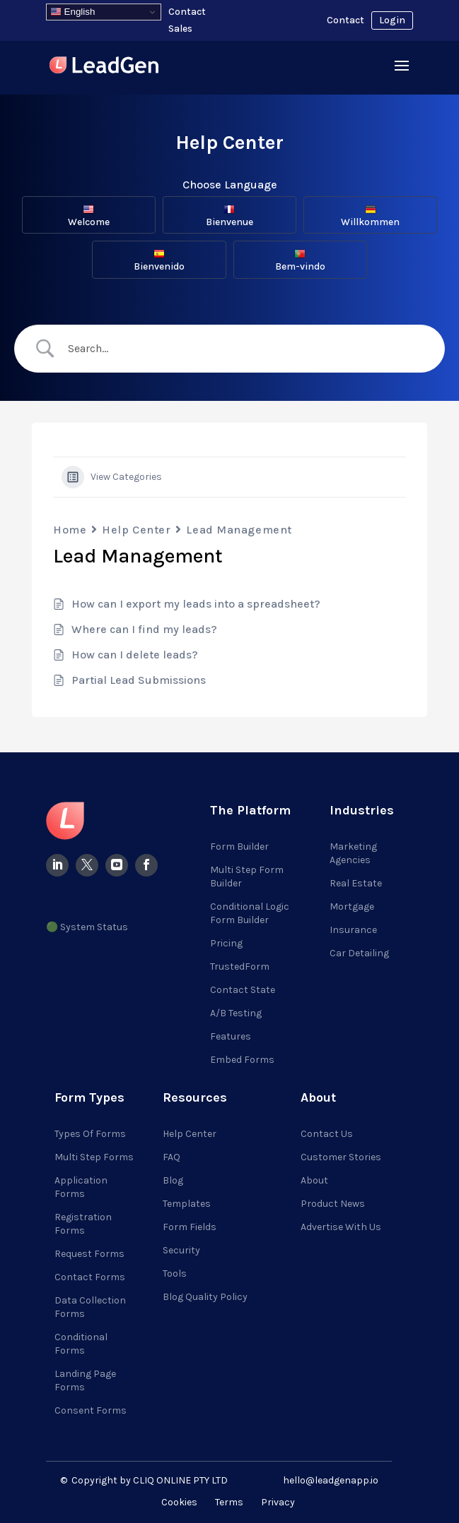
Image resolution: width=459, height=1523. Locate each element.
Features (230, 1036)
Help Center (136, 529)
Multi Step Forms (94, 1157)
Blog (173, 1180)
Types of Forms (90, 1134)
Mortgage (352, 907)
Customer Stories (341, 1157)
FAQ (171, 1157)
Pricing (226, 943)
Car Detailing (359, 953)
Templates (187, 1204)
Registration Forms (83, 1223)
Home (69, 529)
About (314, 1180)
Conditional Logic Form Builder (249, 913)
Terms (229, 1502)
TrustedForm (239, 967)
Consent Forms (90, 1410)
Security (181, 1250)
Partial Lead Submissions (138, 680)
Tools (175, 1274)
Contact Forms (89, 1277)
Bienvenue (229, 216)
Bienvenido (159, 260)
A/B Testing (236, 1013)
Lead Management (238, 529)
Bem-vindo (300, 260)
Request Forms (89, 1254)
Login (392, 20)
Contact (345, 20)
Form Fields (189, 1227)
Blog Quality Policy (205, 1297)
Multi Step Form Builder (247, 876)
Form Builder (239, 847)
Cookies (179, 1502)
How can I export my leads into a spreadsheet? (195, 603)
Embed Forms (242, 1060)
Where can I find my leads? (144, 629)
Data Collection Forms (90, 1307)
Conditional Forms (81, 1343)
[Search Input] (241, 348)
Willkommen (370, 216)
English (72, 12)
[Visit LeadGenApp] (104, 67)
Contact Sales (187, 20)
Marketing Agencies (353, 853)
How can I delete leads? (134, 654)
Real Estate (356, 883)
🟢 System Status (87, 927)
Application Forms (81, 1187)
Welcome (89, 216)
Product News (333, 1204)
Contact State (242, 990)
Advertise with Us (341, 1227)
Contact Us (327, 1134)
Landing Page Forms (85, 1380)
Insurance (353, 930)
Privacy (278, 1502)
